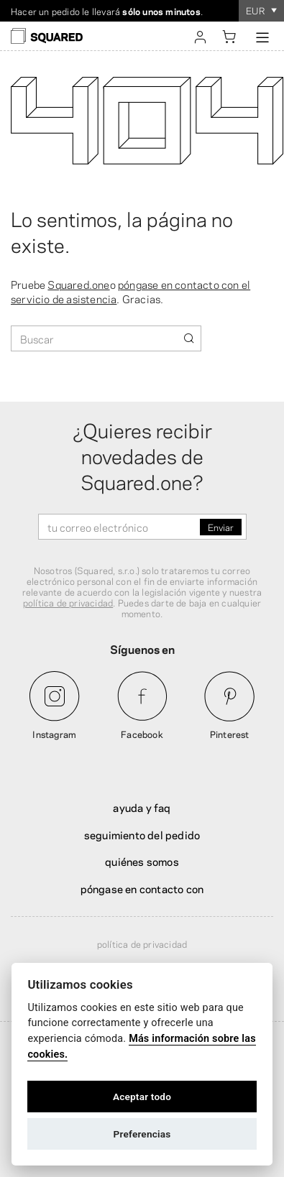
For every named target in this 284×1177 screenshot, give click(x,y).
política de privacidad (68, 602)
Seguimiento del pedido (142, 834)
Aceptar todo (142, 1096)
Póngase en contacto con (142, 888)
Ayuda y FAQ (141, 807)
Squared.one (78, 284)
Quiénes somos (142, 861)
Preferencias (142, 1134)
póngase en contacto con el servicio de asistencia (130, 291)
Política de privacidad (142, 943)
